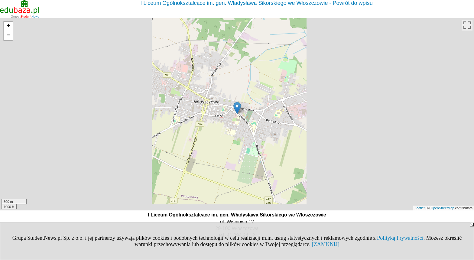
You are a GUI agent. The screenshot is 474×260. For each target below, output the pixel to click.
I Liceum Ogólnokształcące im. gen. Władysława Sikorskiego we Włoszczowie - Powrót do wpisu (256, 3)
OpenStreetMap (442, 208)
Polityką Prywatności (400, 238)
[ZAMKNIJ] (325, 244)
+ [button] (8, 26)
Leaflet (420, 208)
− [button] (8, 35)
